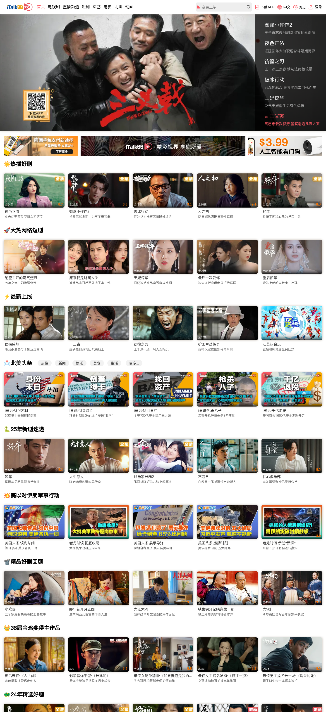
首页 (41, 6)
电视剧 (54, 6)
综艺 (97, 6)
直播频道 (71, 6)
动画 (129, 6)
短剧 (86, 6)
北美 (118, 6)
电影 (107, 6)
